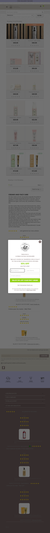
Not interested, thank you (25, 285)
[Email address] (25, 276)
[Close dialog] (40, 241)
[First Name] (17, 270)
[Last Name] (32, 270)
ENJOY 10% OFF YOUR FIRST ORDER (25, 280)
